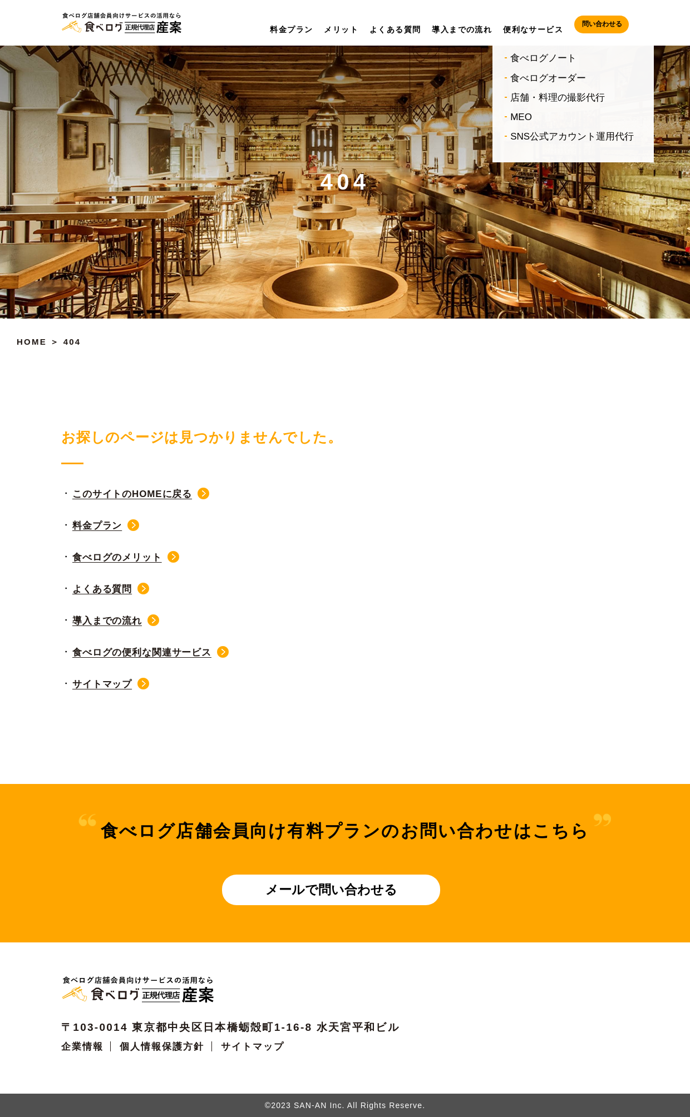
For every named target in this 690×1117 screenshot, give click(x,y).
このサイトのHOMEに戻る (132, 494)
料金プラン (97, 525)
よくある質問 (102, 589)
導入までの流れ (107, 620)
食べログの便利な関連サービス (141, 652)
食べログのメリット (117, 557)
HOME (32, 341)
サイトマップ (102, 684)
